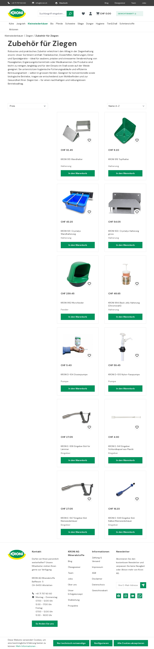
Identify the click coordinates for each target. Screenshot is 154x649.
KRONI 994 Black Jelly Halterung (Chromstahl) (124, 304)
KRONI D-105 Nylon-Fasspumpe (124, 374)
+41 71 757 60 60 (19, 3)
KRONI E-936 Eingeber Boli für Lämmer (75, 448)
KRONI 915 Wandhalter (72, 159)
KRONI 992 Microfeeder (72, 302)
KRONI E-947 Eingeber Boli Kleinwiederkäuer (74, 519)
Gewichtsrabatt (100, 590)
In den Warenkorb (77, 173)
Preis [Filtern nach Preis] (28, 106)
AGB (94, 573)
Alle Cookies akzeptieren (130, 643)
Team (133, 3)
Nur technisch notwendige (71, 643)
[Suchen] (70, 14)
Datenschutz (98, 584)
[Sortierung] (126, 106)
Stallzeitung (74, 600)
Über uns (72, 584)
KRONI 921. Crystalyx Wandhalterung (71, 232)
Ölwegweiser (119, 3)
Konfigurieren (101, 643)
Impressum (97, 567)
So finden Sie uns (45, 623)
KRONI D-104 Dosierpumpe (74, 374)
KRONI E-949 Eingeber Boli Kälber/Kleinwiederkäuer (121, 519)
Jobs (144, 3)
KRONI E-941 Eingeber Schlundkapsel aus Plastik (121, 448)
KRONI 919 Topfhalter (118, 159)
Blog (106, 3)
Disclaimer (97, 578)
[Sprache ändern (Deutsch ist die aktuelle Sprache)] (61, 3)
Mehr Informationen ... (26, 646)
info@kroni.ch (41, 3)
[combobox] (52, 14)
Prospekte (73, 605)
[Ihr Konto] (90, 14)
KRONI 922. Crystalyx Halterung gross (123, 232)
